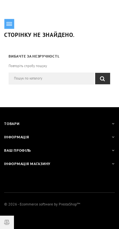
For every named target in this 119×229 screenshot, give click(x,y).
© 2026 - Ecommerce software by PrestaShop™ (42, 204)
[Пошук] (51, 79)
